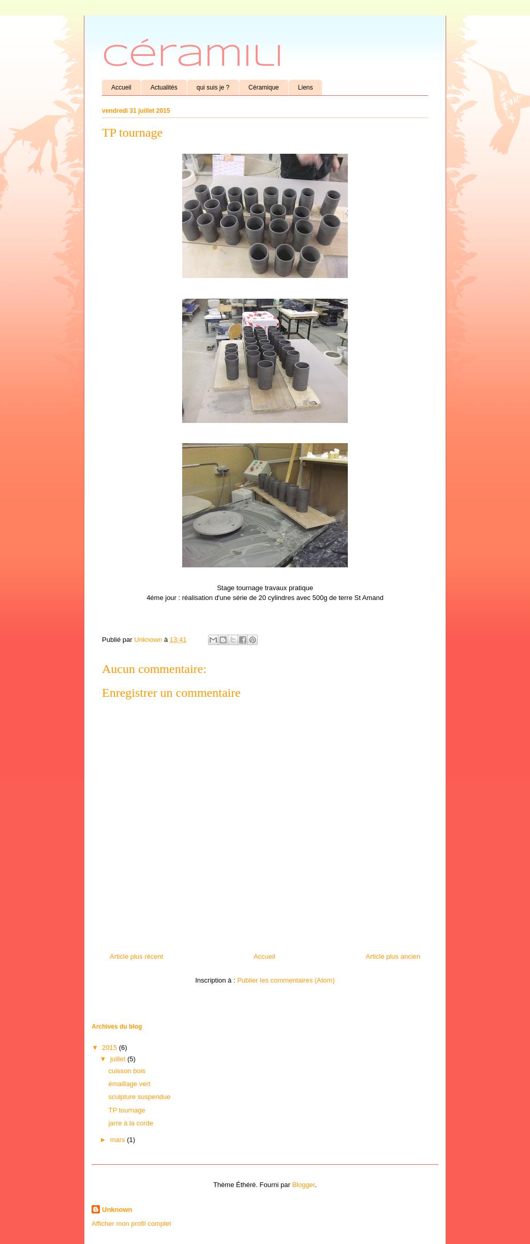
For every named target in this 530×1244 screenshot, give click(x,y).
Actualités (164, 87)
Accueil (121, 87)
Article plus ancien (393, 956)
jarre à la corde (130, 1123)
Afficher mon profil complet (131, 1223)
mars (118, 1140)
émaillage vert (129, 1084)
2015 (110, 1047)
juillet (118, 1059)
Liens (305, 87)
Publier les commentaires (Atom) (286, 980)
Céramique (263, 87)
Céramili (193, 57)
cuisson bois (126, 1071)
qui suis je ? (213, 87)
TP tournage (126, 1110)
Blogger (303, 1185)
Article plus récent (136, 956)
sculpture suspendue (139, 1097)
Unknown (117, 1209)
